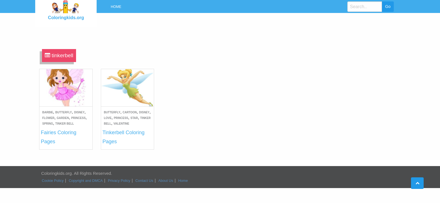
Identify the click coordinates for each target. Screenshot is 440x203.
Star (134, 118)
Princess (78, 118)
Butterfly (63, 112)
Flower (48, 118)
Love (108, 118)
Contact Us (144, 180)
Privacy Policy (119, 180)
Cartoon (130, 112)
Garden (63, 118)
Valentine (121, 123)
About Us (165, 180)
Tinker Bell (64, 123)
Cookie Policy (53, 180)
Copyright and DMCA (86, 180)
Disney (79, 112)
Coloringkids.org (66, 17)
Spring (47, 123)
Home (116, 7)
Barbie (47, 112)
